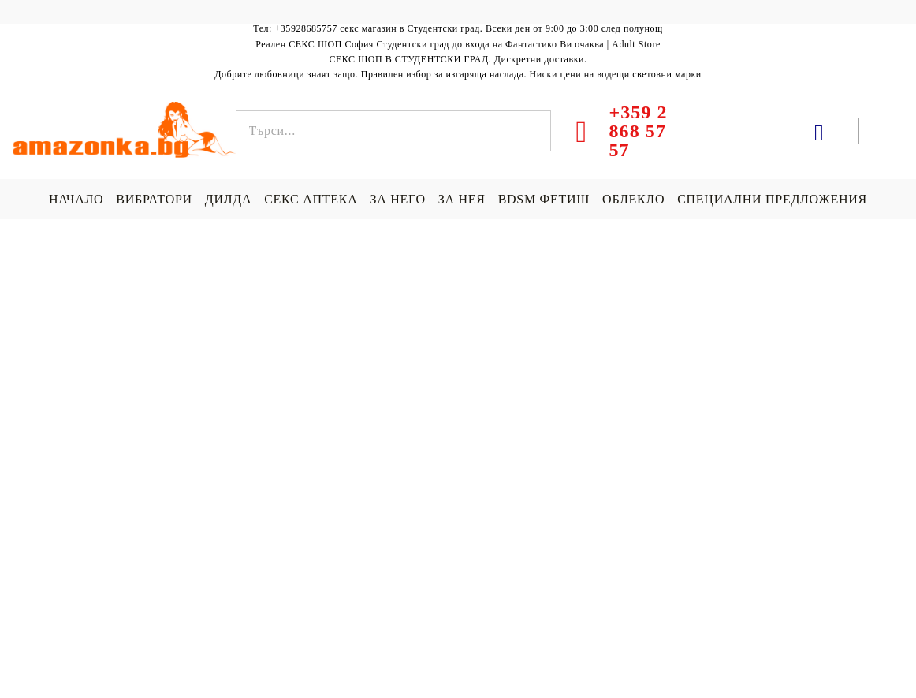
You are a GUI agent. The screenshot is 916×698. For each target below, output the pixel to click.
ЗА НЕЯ (462, 199)
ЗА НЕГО (397, 199)
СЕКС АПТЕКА (310, 199)
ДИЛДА (228, 199)
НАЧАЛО (76, 199)
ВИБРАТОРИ (154, 199)
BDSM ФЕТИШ (544, 199)
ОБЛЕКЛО (633, 199)
